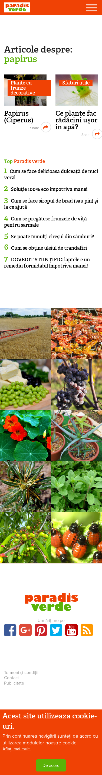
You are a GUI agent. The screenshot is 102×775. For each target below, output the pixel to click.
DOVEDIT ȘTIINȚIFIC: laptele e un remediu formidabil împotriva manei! (47, 262)
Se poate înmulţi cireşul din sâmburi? (52, 236)
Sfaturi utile (76, 83)
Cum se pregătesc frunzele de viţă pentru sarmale (45, 222)
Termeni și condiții (21, 672)
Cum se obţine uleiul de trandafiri (49, 248)
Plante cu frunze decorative (23, 88)
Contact (11, 677)
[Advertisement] (51, 28)
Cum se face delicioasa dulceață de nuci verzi (51, 174)
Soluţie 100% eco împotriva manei (49, 189)
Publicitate (14, 683)
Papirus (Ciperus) (18, 117)
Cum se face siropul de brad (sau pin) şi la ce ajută (51, 204)
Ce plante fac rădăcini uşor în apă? (76, 120)
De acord (51, 765)
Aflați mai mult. (16, 749)
